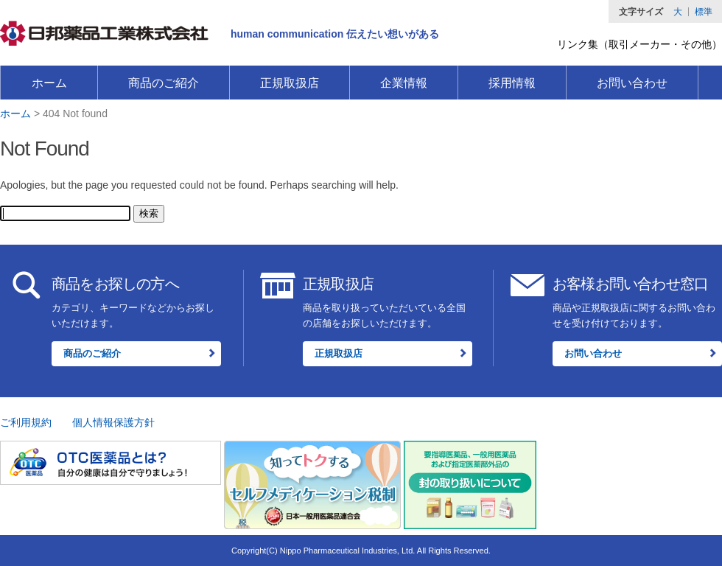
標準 (703, 12)
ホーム (49, 83)
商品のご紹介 (163, 83)
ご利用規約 (26, 422)
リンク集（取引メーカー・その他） (639, 44)
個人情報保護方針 (113, 422)
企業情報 (403, 83)
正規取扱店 (289, 83)
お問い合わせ (632, 83)
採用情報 (512, 83)
